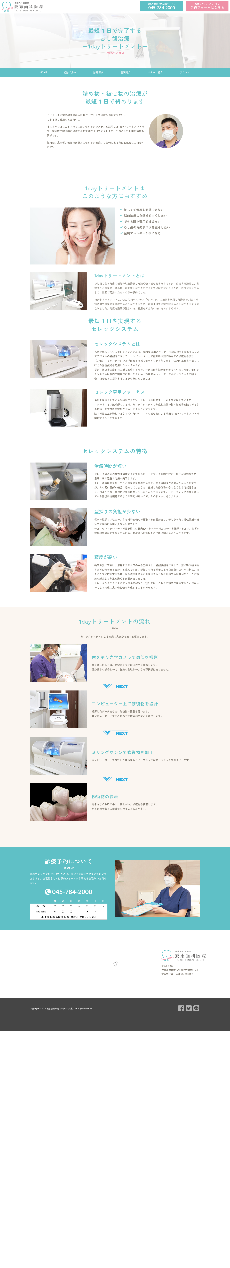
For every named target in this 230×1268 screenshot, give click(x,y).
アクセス (185, 72)
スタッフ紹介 (155, 72)
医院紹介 (126, 72)
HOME (43, 72)
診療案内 (98, 72)
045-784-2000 (161, 7)
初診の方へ (70, 72)
